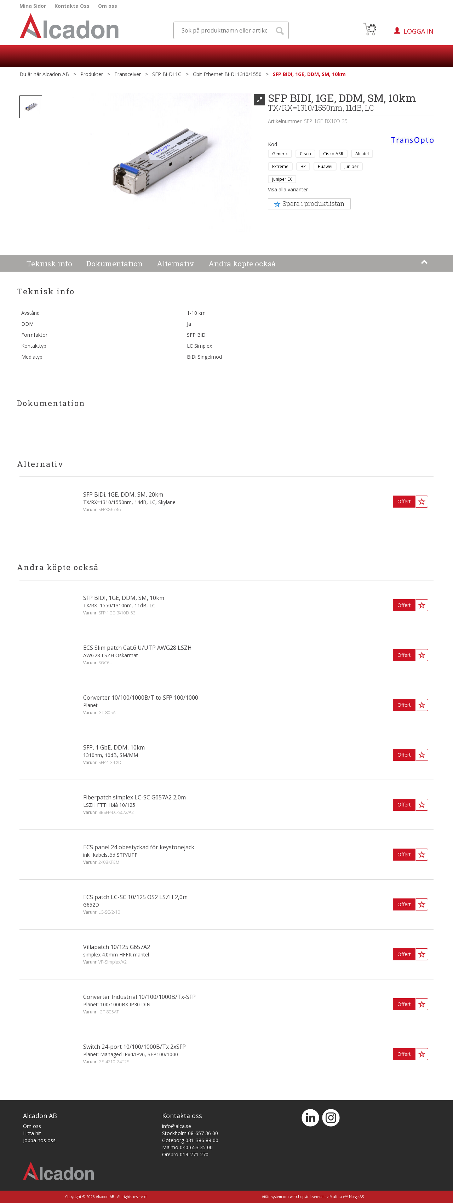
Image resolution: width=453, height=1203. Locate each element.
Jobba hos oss (39, 1140)
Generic (280, 153)
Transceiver (127, 74)
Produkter (91, 74)
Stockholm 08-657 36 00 (190, 1133)
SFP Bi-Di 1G (167, 74)
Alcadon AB (55, 74)
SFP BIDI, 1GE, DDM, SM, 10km (309, 74)
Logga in (418, 31)
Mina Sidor (32, 5)
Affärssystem (272, 1196)
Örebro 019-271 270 (185, 1154)
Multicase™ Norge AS (346, 1196)
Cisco (305, 153)
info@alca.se (176, 1126)
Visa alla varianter (288, 189)
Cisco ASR (333, 153)
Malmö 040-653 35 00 (187, 1147)
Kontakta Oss (72, 5)
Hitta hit (32, 1133)
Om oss (107, 5)
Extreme (280, 166)
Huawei (325, 166)
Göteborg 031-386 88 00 (190, 1140)
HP (303, 166)
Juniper (351, 166)
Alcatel (362, 153)
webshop (297, 1196)
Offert (404, 501)
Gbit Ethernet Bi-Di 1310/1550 (227, 74)
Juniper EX (282, 179)
